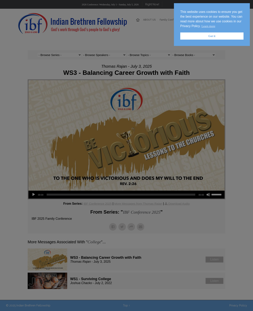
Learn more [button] (208, 26)
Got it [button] (211, 36)
